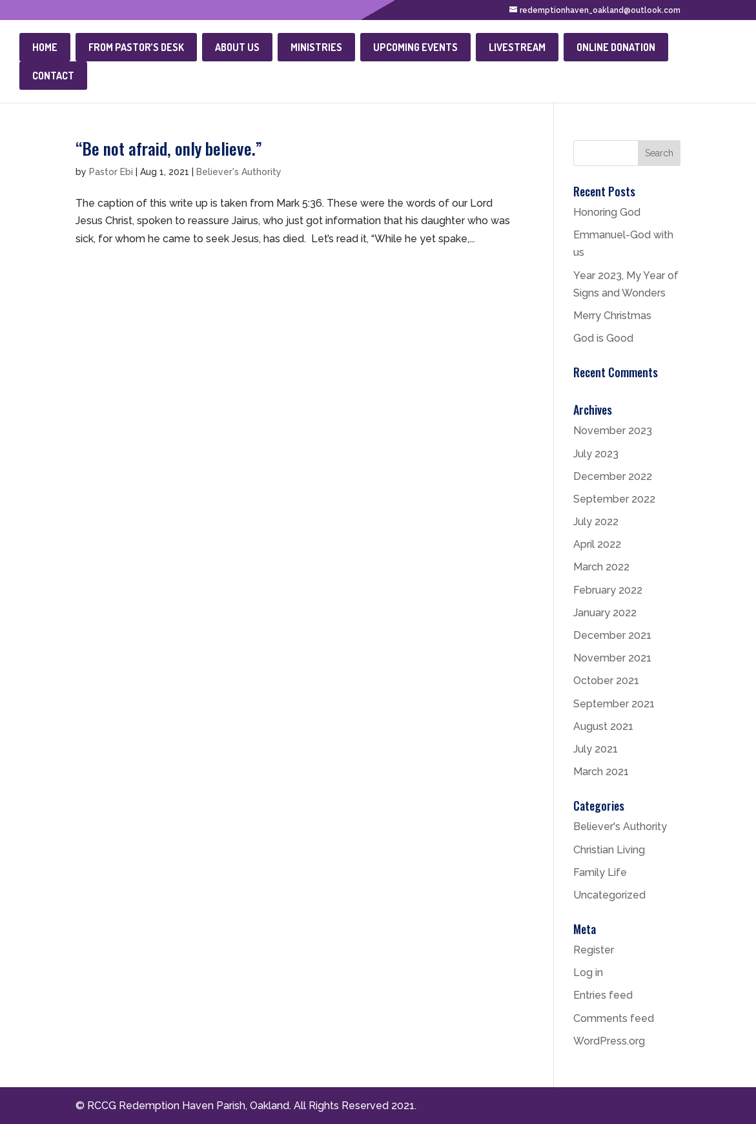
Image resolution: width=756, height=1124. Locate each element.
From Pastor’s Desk (136, 47)
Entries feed (603, 995)
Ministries (316, 47)
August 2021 (603, 726)
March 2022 (601, 567)
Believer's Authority (238, 172)
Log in (588, 972)
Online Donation (616, 47)
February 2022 (607, 590)
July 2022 (595, 521)
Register (593, 950)
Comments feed (613, 1018)
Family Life (600, 872)
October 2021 (606, 680)
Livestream (517, 47)
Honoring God (606, 212)
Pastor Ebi (111, 172)
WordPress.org (609, 1041)
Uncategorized (609, 895)
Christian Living (609, 850)
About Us (237, 47)
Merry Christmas (612, 315)
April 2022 (597, 544)
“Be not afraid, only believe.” (169, 148)
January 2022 (605, 613)
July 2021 (595, 749)
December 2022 (612, 476)
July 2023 (595, 454)
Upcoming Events (415, 47)
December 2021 (612, 635)
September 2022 (614, 499)
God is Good (603, 338)
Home (44, 47)
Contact (53, 75)
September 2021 (614, 704)
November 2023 (612, 430)
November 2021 (612, 658)
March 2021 (601, 771)
